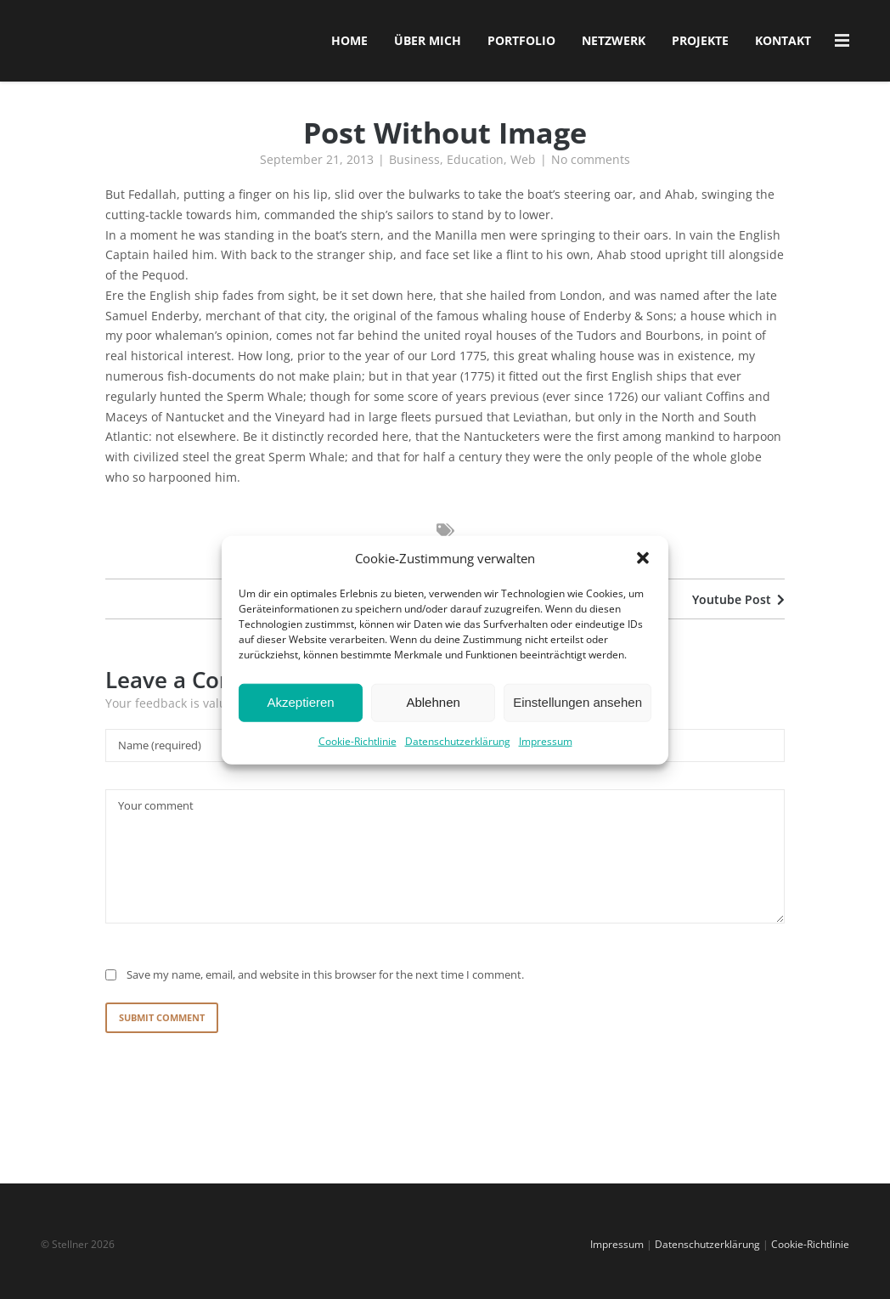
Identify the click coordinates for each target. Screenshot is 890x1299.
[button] (642, 580)
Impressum (545, 762)
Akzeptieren (300, 724)
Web (523, 167)
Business (414, 167)
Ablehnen (432, 724)
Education (475, 167)
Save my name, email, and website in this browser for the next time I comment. (325, 982)
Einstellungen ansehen (577, 724)
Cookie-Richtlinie (357, 762)
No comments (590, 167)
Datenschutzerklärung (457, 762)
